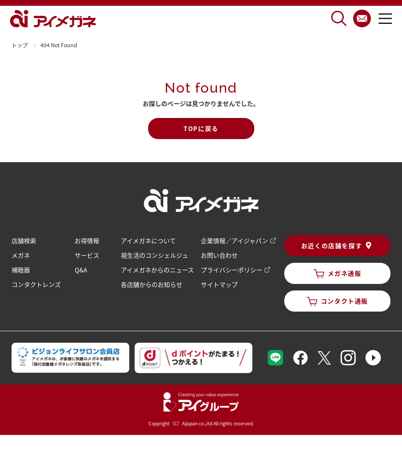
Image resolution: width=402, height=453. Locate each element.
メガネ (21, 255)
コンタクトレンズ (36, 284)
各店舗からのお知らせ (151, 284)
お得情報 (87, 240)
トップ (20, 45)
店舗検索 (24, 240)
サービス (87, 255)
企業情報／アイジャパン (234, 240)
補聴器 (21, 269)
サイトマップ (219, 284)
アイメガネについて (148, 240)
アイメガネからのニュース (157, 269)
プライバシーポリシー (231, 269)
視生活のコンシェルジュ (154, 255)
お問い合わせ (219, 255)
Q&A (81, 269)
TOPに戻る (201, 128)
